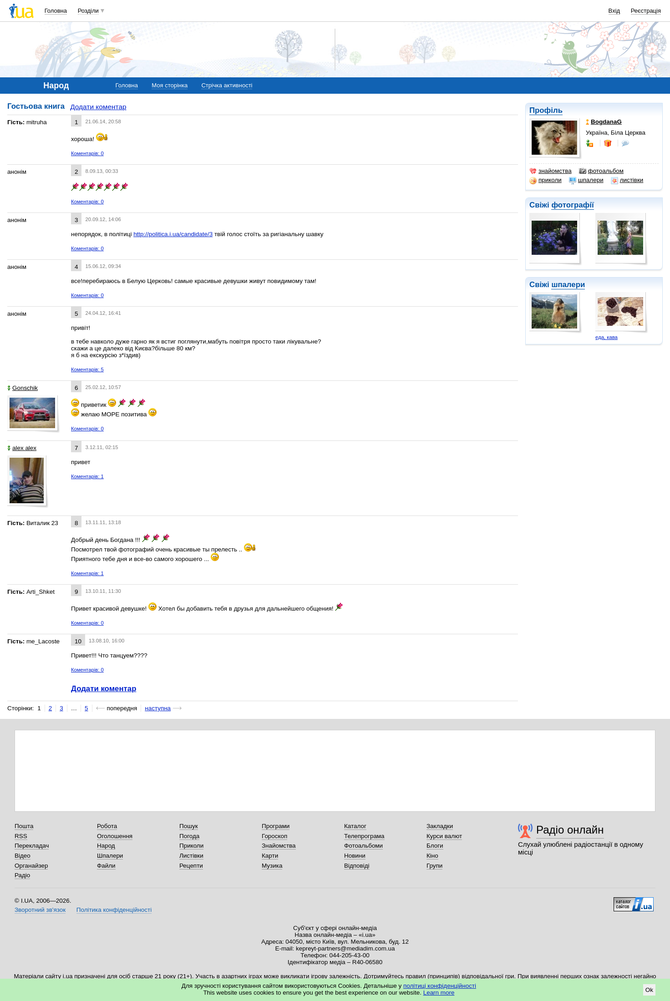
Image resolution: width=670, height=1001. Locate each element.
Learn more (439, 992)
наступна (158, 708)
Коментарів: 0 (87, 153)
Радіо (22, 875)
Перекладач (32, 845)
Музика (272, 865)
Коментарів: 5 (87, 369)
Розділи (88, 10)
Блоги (434, 845)
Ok (649, 989)
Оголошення (114, 836)
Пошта (24, 826)
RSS (21, 836)
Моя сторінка (170, 85)
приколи (545, 180)
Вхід (614, 10)
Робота (107, 826)
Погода (189, 836)
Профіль (546, 110)
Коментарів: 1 (87, 476)
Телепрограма (364, 836)
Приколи (191, 845)
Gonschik (22, 387)
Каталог (355, 826)
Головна (56, 10)
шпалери (586, 180)
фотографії (572, 205)
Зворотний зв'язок (40, 909)
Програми (275, 826)
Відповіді (357, 865)
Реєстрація (646, 10)
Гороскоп (274, 836)
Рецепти (191, 865)
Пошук (188, 826)
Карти (270, 855)
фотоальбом (601, 171)
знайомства (550, 171)
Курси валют (444, 836)
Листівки (191, 855)
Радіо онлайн (570, 830)
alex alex (21, 448)
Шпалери (110, 855)
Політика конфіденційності (114, 909)
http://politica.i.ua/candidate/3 (173, 234)
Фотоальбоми (363, 845)
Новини (354, 855)
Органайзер (31, 865)
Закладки (439, 826)
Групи (434, 865)
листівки (627, 180)
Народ (106, 845)
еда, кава (606, 337)
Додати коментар (98, 107)
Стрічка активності (226, 85)
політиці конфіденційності (439, 985)
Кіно (432, 855)
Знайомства (279, 845)
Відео (22, 855)
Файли (106, 865)
